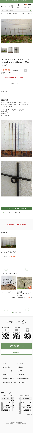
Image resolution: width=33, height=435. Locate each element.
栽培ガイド (5, 374)
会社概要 (19, 371)
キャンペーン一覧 (7, 371)
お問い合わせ (20, 374)
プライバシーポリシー (8, 378)
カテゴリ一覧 (6, 367)
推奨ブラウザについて (23, 378)
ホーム (4, 363)
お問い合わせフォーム (17, 346)
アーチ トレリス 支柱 (6, 13)
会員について (20, 367)
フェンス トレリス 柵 (18, 13)
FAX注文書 (16, 352)
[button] (27, 309)
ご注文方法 (20, 363)
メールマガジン (21, 382)
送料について (5, 91)
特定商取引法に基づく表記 (9, 382)
